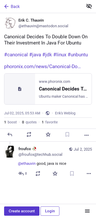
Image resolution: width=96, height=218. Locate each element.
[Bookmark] (67, 134)
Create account (22, 211)
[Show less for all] (89, 6)
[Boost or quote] (29, 134)
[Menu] (87, 211)
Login (50, 211)
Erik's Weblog (65, 113)
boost (10, 122)
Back (11, 6)
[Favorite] (48, 134)
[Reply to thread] (23, 173)
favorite (50, 122)
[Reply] (10, 134)
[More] (86, 135)
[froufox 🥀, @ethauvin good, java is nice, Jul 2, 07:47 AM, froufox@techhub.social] (48, 162)
